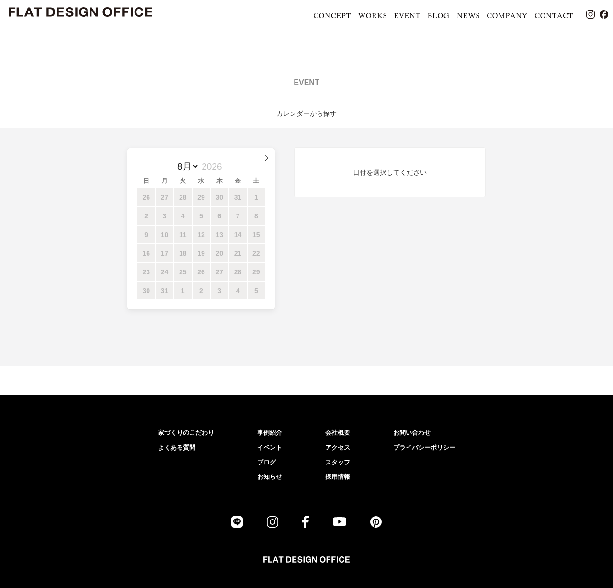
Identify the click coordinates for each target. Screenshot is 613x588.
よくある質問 (176, 447)
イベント (269, 447)
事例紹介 (269, 432)
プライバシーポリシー (424, 447)
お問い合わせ (412, 432)
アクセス (337, 447)
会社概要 (337, 432)
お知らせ (269, 476)
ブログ (266, 462)
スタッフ (337, 462)
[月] (186, 166)
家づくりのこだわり (186, 432)
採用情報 (337, 476)
